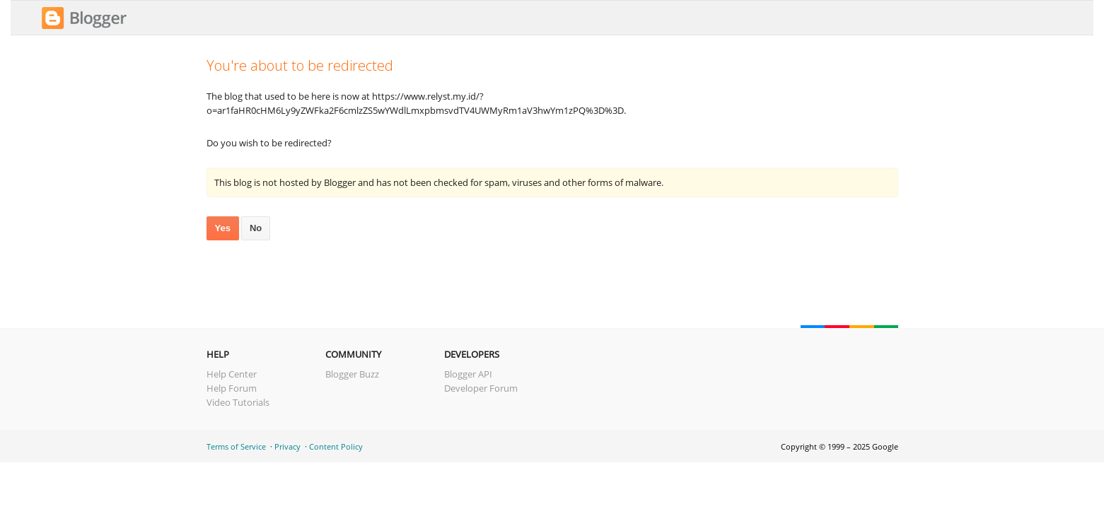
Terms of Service (236, 446)
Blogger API (468, 374)
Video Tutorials (238, 402)
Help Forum (232, 388)
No (256, 228)
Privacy (287, 446)
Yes (223, 228)
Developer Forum (481, 388)
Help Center (232, 374)
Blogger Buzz (352, 374)
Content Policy (336, 446)
